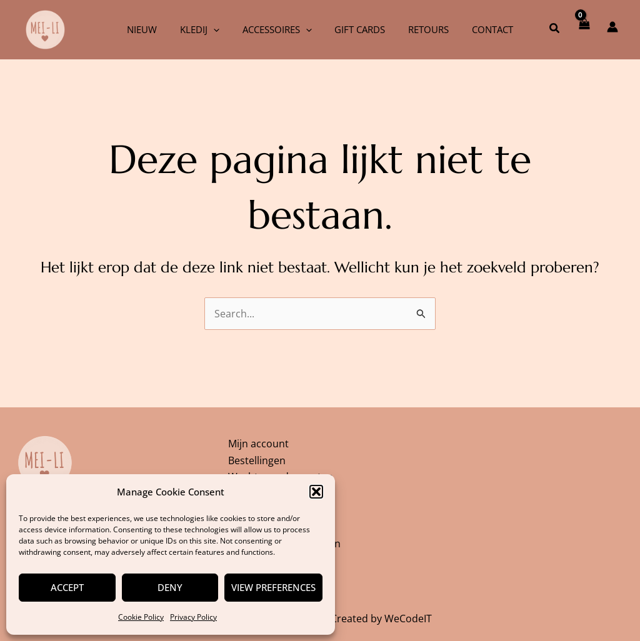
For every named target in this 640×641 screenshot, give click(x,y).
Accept (67, 587)
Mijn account (258, 441)
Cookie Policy (141, 617)
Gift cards (357, 29)
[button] (316, 491)
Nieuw (153, 29)
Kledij (206, 29)
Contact (481, 29)
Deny (170, 587)
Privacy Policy (193, 617)
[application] (220, 29)
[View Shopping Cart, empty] (583, 29)
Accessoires (279, 29)
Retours (422, 29)
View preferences (273, 587)
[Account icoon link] (612, 26)
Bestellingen (257, 458)
